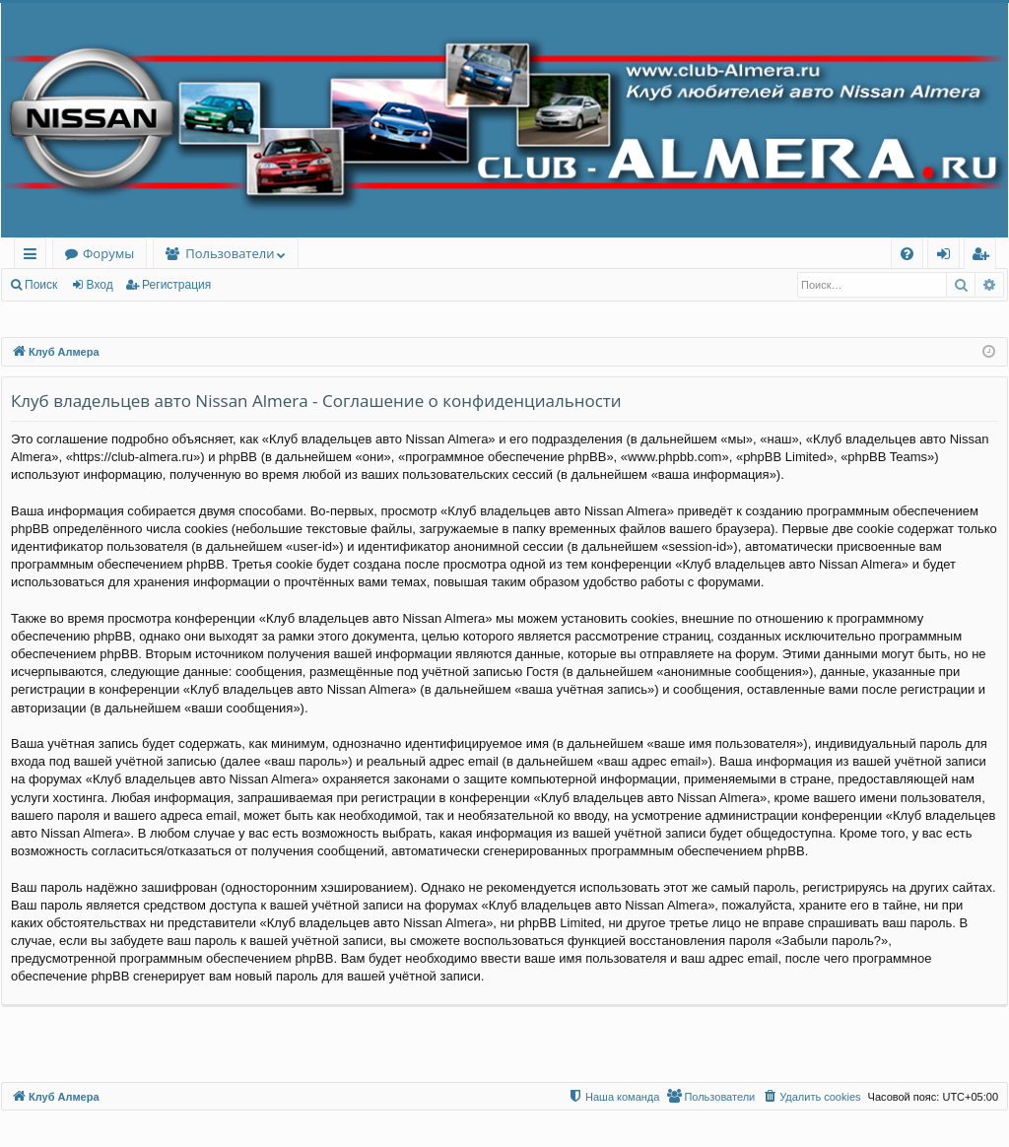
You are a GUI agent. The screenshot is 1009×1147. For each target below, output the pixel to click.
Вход (100, 285)
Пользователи (229, 253)
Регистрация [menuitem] (985, 256)
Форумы (108, 253)
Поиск (41, 285)
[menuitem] (907, 253)
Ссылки (34, 256)
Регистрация (176, 285)
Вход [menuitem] (947, 256)
